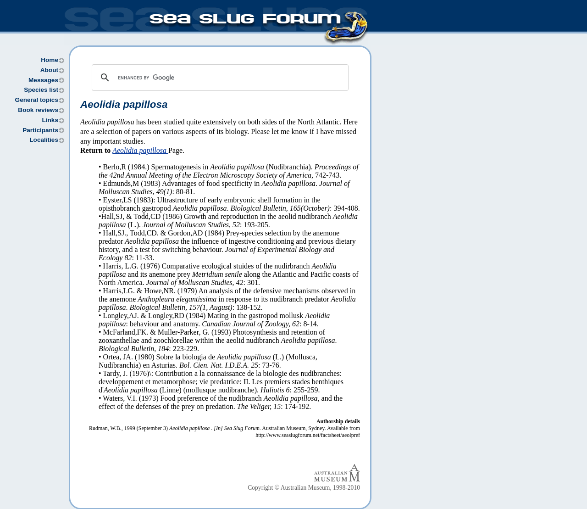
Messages (43, 80)
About (49, 70)
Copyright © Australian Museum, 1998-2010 (304, 487)
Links (50, 120)
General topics (36, 99)
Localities (43, 139)
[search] (219, 77)
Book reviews (38, 109)
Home (49, 59)
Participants (40, 130)
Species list (41, 89)
